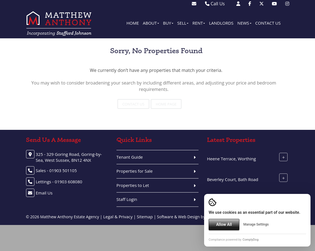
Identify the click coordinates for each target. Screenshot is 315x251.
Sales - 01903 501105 (56, 170)
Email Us (44, 193)
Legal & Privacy (118, 216)
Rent (198, 23)
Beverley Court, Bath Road (232, 179)
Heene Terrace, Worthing (231, 158)
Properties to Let (132, 185)
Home (132, 23)
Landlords (221, 23)
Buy (168, 23)
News (244, 23)
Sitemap (145, 216)
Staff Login (126, 199)
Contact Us (268, 23)
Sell (182, 23)
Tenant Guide (129, 157)
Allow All (224, 224)
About (151, 23)
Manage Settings (256, 224)
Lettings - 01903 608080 (59, 181)
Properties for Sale (134, 171)
